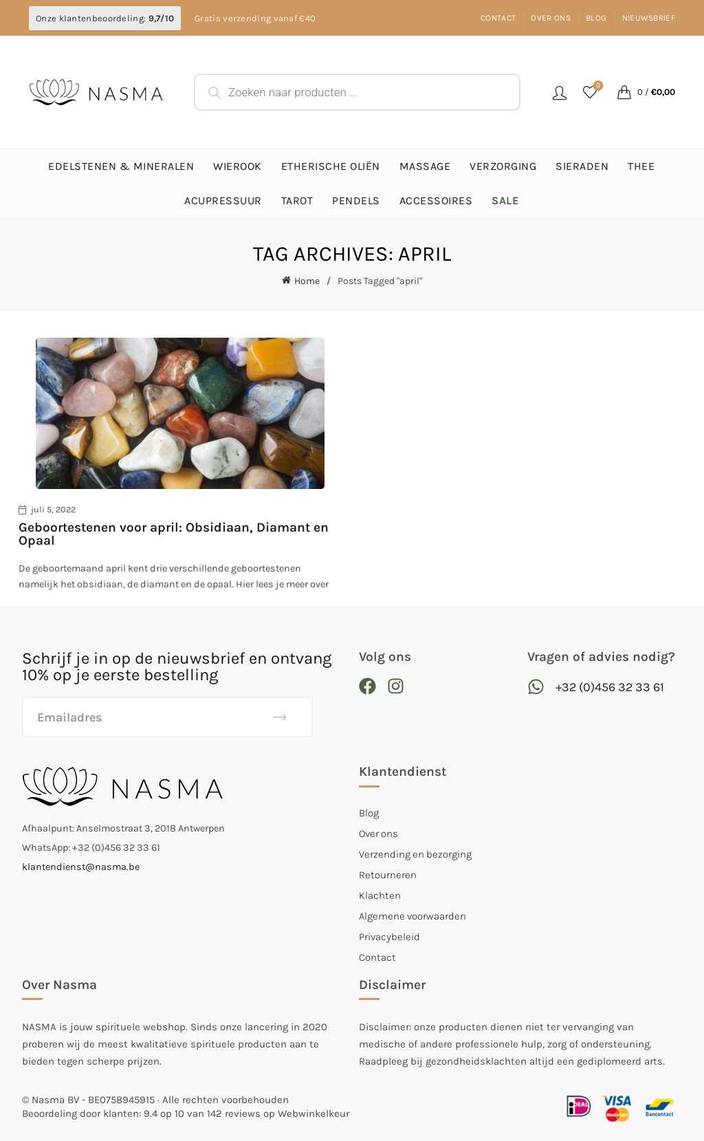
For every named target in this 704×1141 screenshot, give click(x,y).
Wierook (237, 166)
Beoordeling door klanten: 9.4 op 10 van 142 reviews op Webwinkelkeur (185, 1113)
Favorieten (597, 86)
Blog (596, 18)
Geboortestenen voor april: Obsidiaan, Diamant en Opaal (174, 533)
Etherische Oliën (330, 166)
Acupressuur (223, 200)
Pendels (356, 200)
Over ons (550, 18)
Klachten (380, 895)
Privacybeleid (389, 936)
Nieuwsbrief (648, 18)
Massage (425, 166)
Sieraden (582, 166)
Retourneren (388, 874)
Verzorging (503, 166)
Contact (498, 18)
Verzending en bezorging (415, 853)
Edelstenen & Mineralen (121, 166)
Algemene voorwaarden (412, 915)
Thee (641, 166)
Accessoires (436, 200)
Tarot (297, 200)
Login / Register (559, 92)
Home (307, 281)
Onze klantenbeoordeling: (105, 18)
